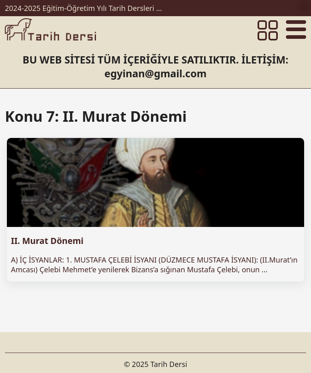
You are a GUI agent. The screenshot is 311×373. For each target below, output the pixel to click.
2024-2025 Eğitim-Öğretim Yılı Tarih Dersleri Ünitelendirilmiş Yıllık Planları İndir (86, 8)
